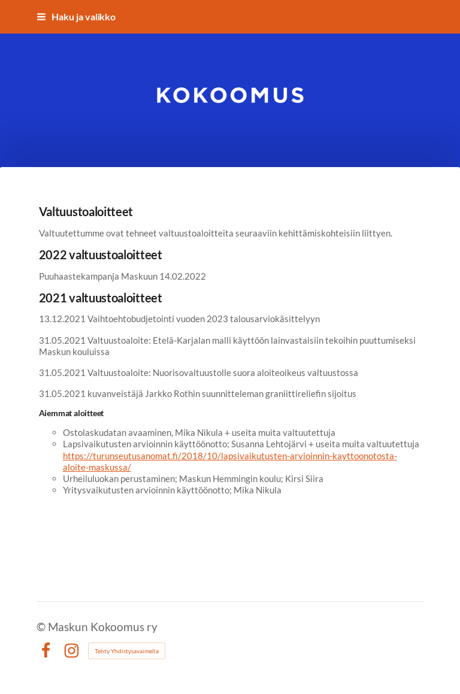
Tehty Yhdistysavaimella (127, 650)
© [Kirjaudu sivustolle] (42, 627)
